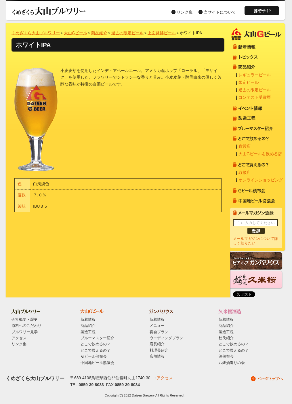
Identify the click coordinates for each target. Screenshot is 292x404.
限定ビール (248, 82)
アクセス (19, 338)
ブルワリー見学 (25, 332)
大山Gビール (75, 33)
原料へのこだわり (26, 326)
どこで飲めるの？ (95, 344)
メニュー (157, 326)
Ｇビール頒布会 (94, 356)
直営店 (244, 146)
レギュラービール (254, 75)
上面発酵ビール (162, 33)
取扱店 (244, 172)
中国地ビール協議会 (97, 363)
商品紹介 (99, 33)
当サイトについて (220, 12)
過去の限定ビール (127, 33)
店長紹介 (157, 344)
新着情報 (88, 320)
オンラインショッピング (260, 180)
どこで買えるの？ (95, 350)
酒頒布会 (226, 356)
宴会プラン (159, 332)
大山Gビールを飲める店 (260, 153)
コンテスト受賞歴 (254, 97)
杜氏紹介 (226, 338)
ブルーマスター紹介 (97, 338)
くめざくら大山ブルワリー (36, 33)
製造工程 (88, 332)
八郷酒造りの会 (232, 363)
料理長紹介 (159, 350)
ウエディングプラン (166, 338)
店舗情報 (157, 356)
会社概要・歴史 (25, 320)
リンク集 (185, 12)
